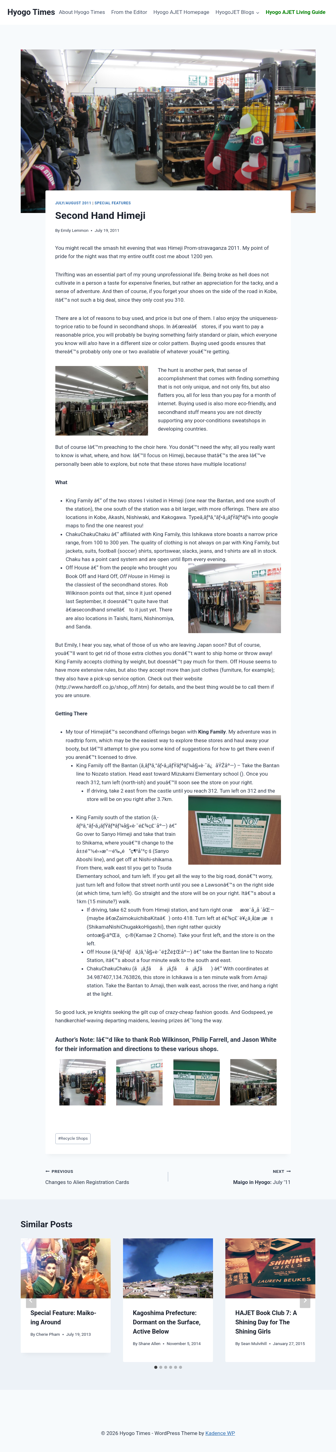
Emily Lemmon (75, 230)
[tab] (155, 1367)
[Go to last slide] (31, 1300)
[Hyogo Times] (31, 12)
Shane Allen (149, 1343)
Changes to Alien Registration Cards (104, 1176)
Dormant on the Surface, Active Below (167, 1322)
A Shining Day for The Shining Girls (266, 1322)
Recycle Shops (73, 1138)
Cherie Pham (48, 1334)
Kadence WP (220, 1433)
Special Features (113, 203)
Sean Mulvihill (254, 1343)
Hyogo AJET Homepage (181, 12)
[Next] (305, 1300)
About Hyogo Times (82, 12)
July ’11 (232, 1176)
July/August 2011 (73, 203)
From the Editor (129, 12)
